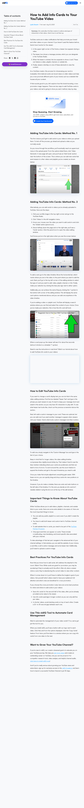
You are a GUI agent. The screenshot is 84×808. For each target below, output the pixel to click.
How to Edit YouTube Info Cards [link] (13, 32)
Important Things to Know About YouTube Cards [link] (13, 36)
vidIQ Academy (67, 668)
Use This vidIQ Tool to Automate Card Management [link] (13, 47)
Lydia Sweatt (34, 24)
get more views (59, 653)
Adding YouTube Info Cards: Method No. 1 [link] (14, 22)
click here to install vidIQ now (40, 661)
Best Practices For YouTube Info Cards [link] (13, 41)
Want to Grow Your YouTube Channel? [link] (12, 52)
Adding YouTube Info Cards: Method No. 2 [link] (14, 27)
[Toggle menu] (80, 2)
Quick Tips (75, 24)
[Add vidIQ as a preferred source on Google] (54, 711)
